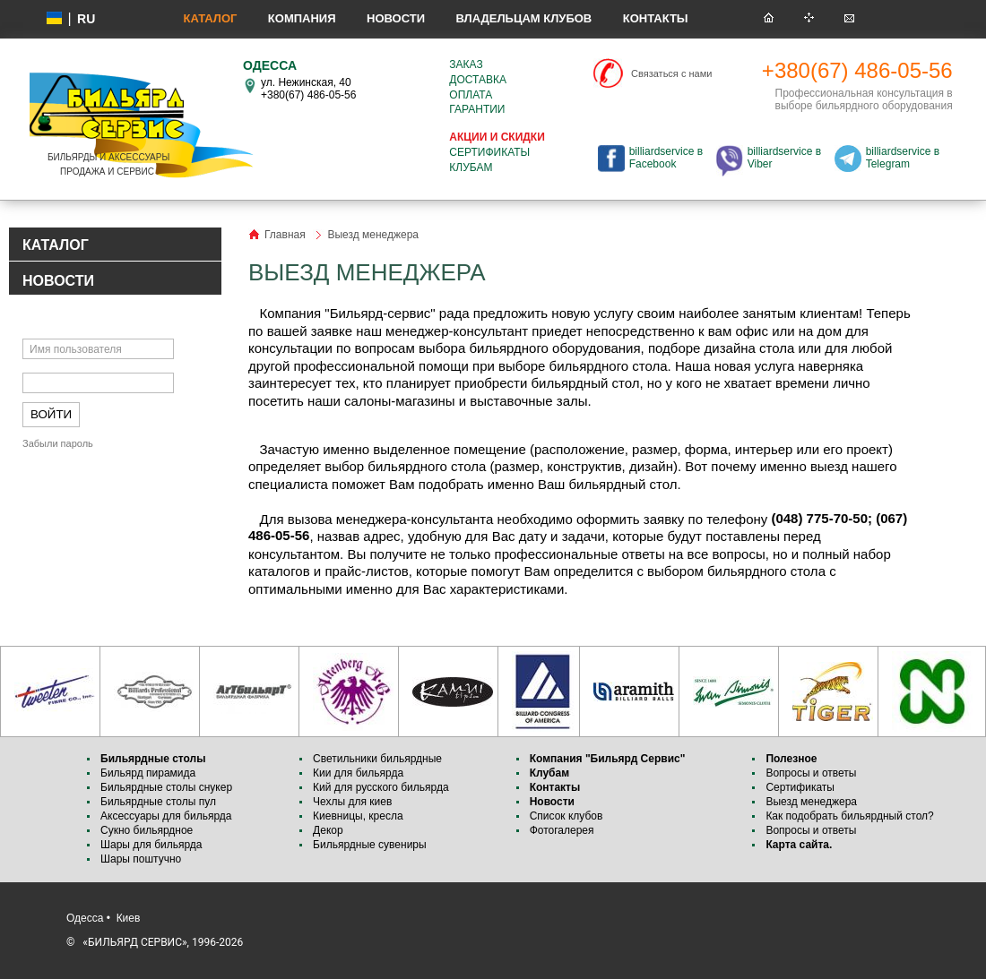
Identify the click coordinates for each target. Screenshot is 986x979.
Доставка (477, 79)
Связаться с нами (671, 73)
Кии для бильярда (358, 773)
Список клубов (566, 816)
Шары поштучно (140, 859)
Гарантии (477, 109)
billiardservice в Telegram (902, 157)
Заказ (465, 64)
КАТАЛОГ (55, 245)
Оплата (470, 95)
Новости (396, 18)
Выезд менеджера (811, 801)
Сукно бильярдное (146, 830)
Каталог (210, 18)
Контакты (655, 18)
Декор (328, 830)
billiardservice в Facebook (666, 157)
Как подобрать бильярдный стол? (849, 816)
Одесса (84, 918)
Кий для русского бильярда (381, 787)
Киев (129, 918)
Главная (285, 234)
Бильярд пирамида (147, 773)
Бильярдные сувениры (370, 844)
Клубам (470, 167)
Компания (302, 18)
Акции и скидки (496, 137)
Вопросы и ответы (810, 773)
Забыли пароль (57, 443)
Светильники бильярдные (377, 758)
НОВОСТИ (58, 280)
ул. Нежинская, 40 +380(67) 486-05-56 (308, 88)
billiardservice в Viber (784, 157)
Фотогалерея (562, 830)
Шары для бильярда (151, 844)
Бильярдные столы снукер (166, 787)
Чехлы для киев (352, 801)
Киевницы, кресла (358, 816)
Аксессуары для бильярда (165, 816)
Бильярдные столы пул (158, 801)
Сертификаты (489, 152)
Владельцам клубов (523, 18)
